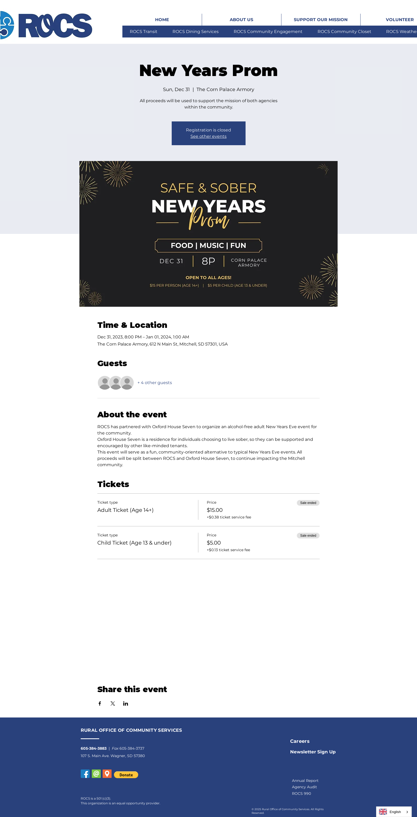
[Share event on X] (112, 703)
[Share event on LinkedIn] (125, 703)
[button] (107, 773)
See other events (208, 136)
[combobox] (394, 811)
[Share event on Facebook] (99, 703)
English (390, 812)
